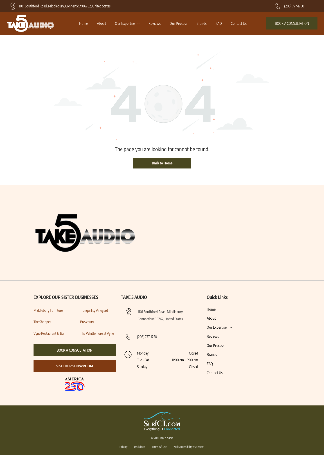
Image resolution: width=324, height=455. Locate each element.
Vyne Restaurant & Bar (49, 333)
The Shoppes (42, 322)
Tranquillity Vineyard (94, 310)
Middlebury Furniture (48, 310)
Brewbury (87, 322)
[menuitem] (83, 23)
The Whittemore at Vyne (97, 333)
